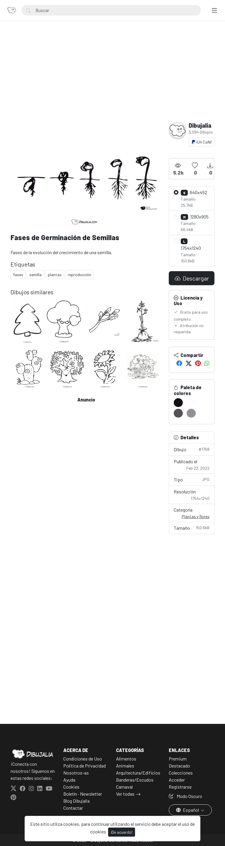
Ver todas (125, 794)
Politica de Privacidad (84, 765)
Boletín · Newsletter (82, 794)
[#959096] (191, 413)
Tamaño (191, 527)
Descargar (192, 278)
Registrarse (180, 786)
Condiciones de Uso (82, 758)
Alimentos (126, 758)
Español (188, 810)
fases (18, 274)
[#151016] (178, 402)
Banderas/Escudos (135, 779)
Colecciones (181, 772)
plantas (55, 274)
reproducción (79, 274)
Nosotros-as (76, 772)
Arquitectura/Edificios (138, 772)
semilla (35, 274)
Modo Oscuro (185, 796)
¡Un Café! (201, 141)
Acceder (177, 779)
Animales (125, 765)
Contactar (73, 808)
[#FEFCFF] (191, 402)
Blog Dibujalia (76, 801)
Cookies (71, 786)
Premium (178, 758)
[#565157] (178, 413)
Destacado (179, 765)
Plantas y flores (195, 516)
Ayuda (69, 779)
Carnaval (124, 786)
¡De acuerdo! (121, 832)
